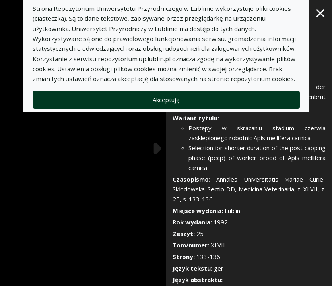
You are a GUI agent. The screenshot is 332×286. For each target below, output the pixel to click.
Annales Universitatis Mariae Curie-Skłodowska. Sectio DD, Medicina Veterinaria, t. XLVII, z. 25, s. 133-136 (249, 189)
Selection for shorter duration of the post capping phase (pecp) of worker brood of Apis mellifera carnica (257, 158)
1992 (221, 222)
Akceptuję (166, 100)
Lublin (232, 210)
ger (218, 268)
